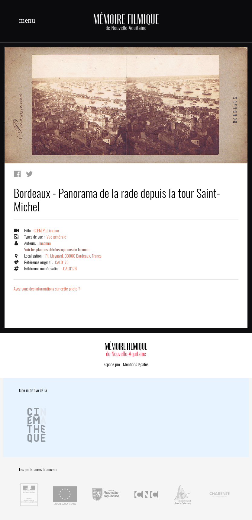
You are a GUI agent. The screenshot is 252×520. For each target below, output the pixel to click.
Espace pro (112, 364)
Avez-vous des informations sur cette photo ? (47, 289)
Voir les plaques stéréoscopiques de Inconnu (56, 249)
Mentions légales (135, 364)
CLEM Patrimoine (46, 230)
